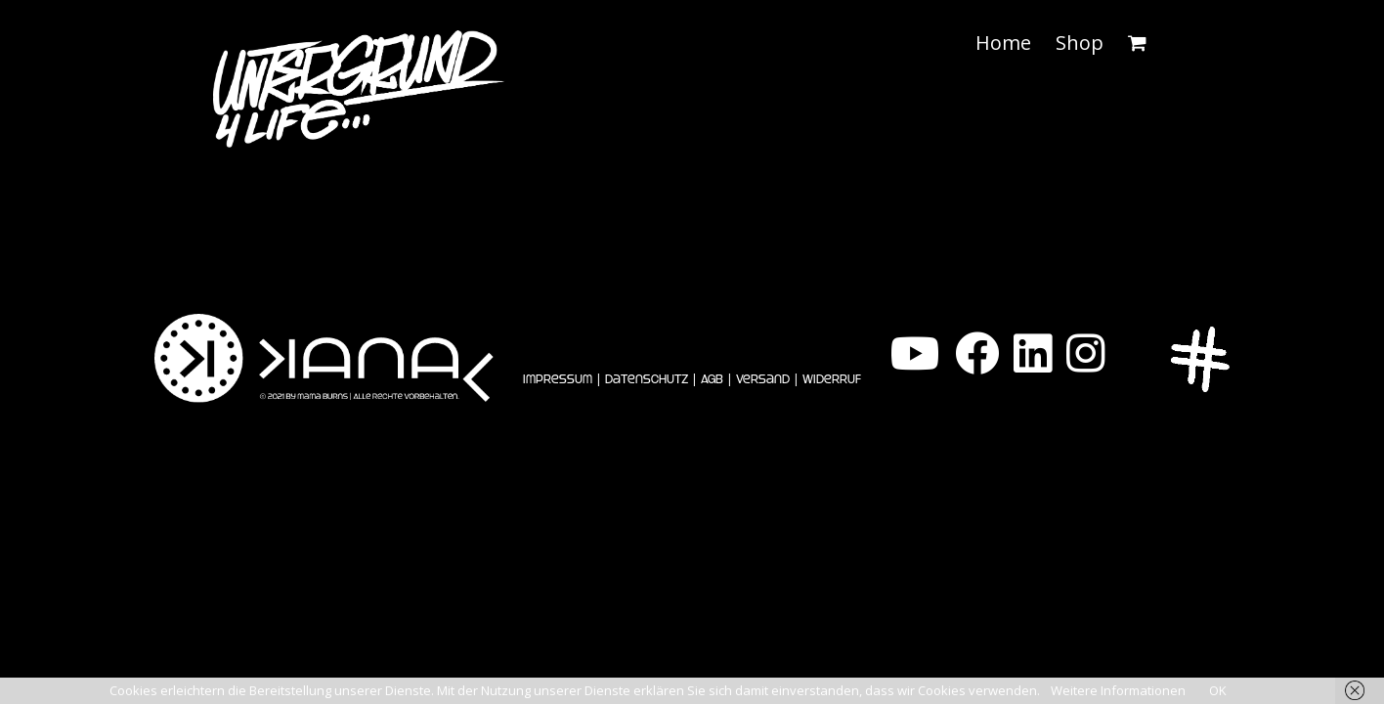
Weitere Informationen (1118, 690)
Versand (763, 379)
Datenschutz (646, 379)
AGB (712, 379)
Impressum (557, 379)
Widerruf (831, 379)
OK (1218, 690)
